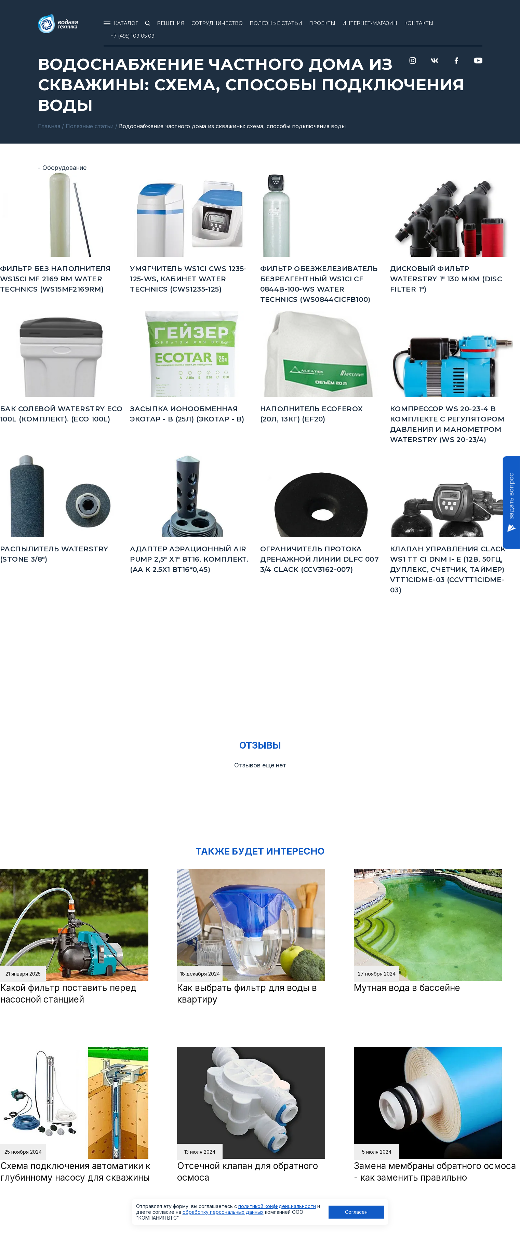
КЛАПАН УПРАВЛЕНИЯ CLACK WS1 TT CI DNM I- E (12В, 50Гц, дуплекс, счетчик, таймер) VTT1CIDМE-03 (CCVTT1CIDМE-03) (448, 569)
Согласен (356, 1212)
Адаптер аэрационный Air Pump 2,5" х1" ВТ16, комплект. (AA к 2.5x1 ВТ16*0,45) (189, 559)
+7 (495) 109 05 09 (132, 36)
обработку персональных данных (223, 1212)
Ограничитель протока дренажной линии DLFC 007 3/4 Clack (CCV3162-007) (319, 559)
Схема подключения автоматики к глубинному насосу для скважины (75, 1171)
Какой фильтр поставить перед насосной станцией (68, 993)
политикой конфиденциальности (277, 1206)
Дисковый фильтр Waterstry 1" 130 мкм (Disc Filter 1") (446, 279)
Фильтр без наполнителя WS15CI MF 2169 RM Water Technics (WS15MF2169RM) (55, 279)
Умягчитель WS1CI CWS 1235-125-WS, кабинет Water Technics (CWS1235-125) (188, 279)
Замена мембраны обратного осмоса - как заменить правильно (435, 1171)
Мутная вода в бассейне (407, 987)
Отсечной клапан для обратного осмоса (247, 1171)
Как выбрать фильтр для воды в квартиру (247, 993)
